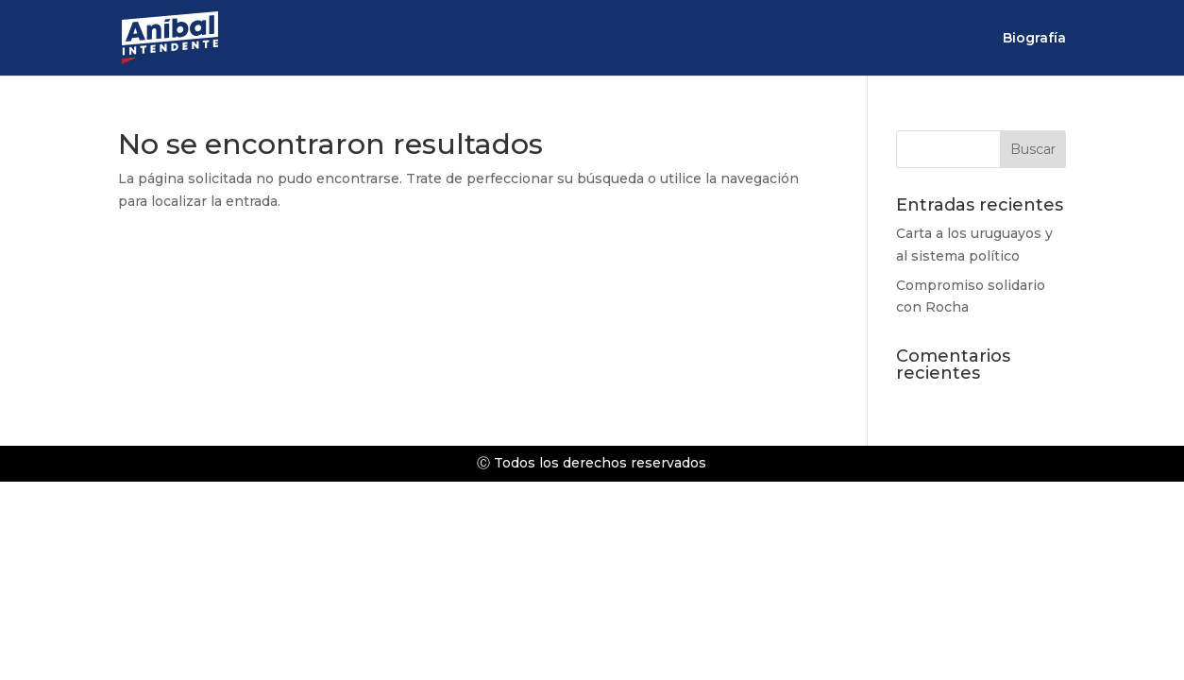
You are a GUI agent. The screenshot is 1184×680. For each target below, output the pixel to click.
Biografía (1034, 38)
